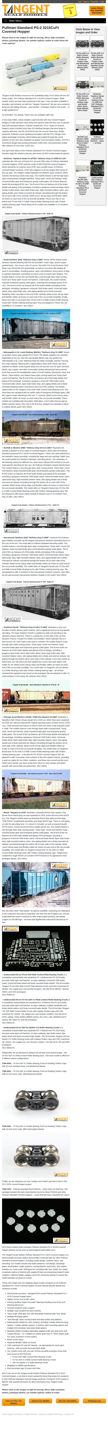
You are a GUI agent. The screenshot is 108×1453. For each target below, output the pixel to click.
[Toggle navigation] (5, 20)
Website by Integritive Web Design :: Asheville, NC (56, 1414)
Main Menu (15, 20)
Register (94, 2)
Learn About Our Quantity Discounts (97, 10)
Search (86, 2)
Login (102, 2)
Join (80, 2)
